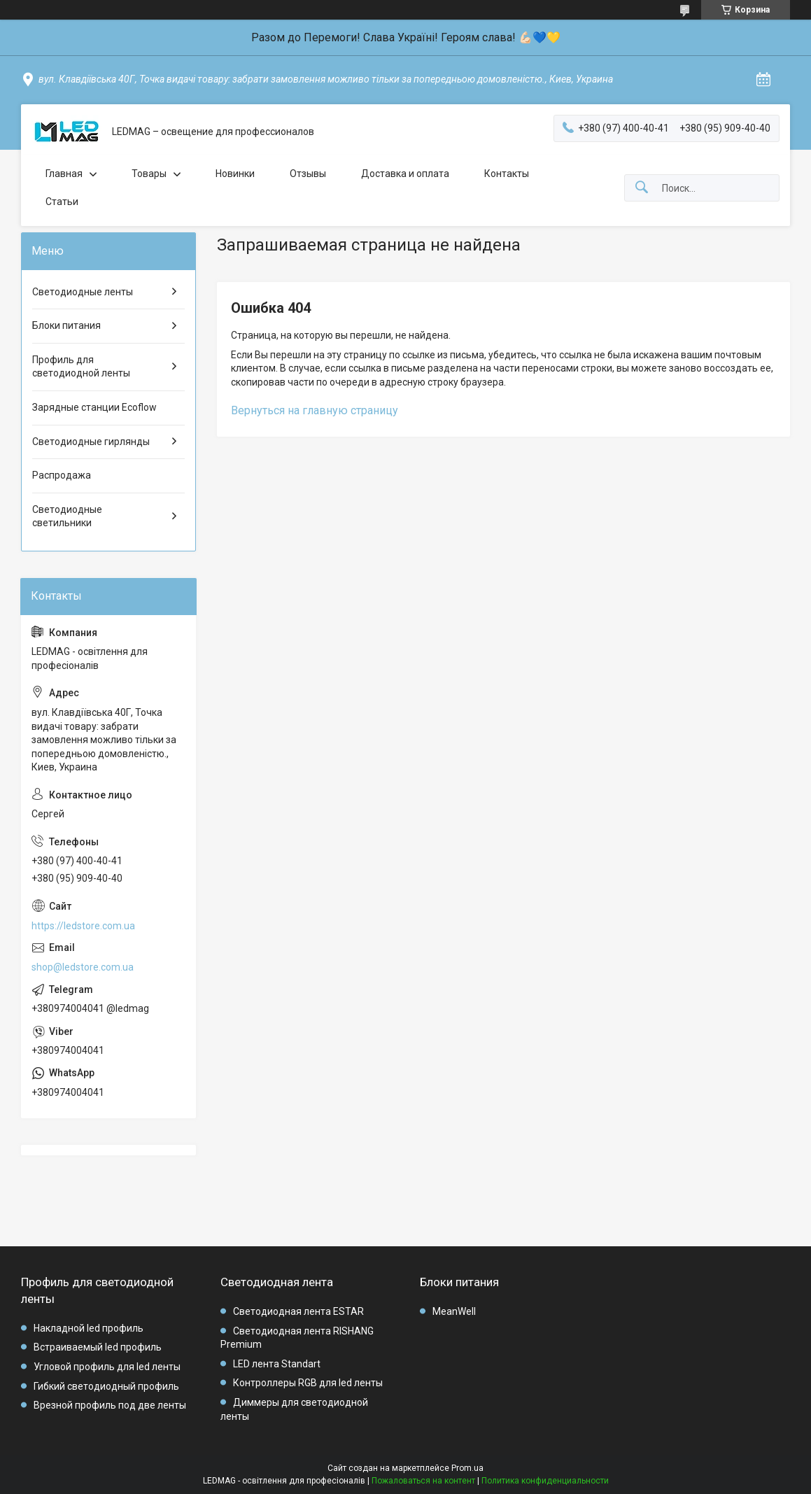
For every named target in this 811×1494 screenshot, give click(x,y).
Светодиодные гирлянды (91, 441)
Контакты (506, 173)
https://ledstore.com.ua (83, 925)
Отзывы (308, 173)
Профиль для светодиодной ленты (81, 366)
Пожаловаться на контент (423, 1481)
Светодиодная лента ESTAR (298, 1311)
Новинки (235, 173)
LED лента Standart (276, 1363)
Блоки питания (66, 325)
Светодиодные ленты (82, 291)
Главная (64, 173)
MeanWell (454, 1311)
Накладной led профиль (88, 1328)
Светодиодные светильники (67, 516)
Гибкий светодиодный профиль (106, 1386)
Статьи (61, 201)
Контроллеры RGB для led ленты (308, 1382)
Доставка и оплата (405, 173)
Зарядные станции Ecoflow (94, 407)
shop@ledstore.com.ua (82, 967)
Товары (149, 173)
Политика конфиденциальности (545, 1481)
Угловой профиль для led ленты (107, 1366)
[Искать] (641, 188)
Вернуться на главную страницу (314, 410)
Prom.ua (467, 1468)
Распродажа (61, 475)
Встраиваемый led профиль (98, 1347)
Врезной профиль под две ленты (110, 1405)
